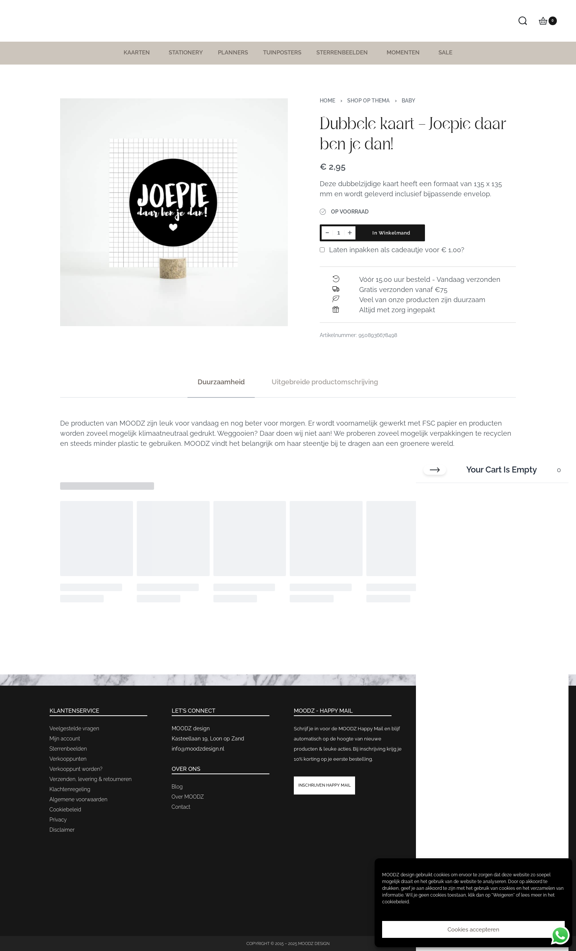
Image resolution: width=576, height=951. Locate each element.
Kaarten (139, 52)
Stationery (186, 52)
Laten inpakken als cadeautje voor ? (392, 250)
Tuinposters (282, 52)
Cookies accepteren (473, 929)
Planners (233, 52)
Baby (408, 101)
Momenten (405, 52)
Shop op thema (368, 101)
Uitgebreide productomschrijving (325, 382)
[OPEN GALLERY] (174, 212)
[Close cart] (434, 470)
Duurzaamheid (221, 382)
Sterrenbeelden (344, 52)
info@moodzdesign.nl (198, 749)
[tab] (221, 382)
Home (327, 101)
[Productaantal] (338, 232)
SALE (445, 52)
